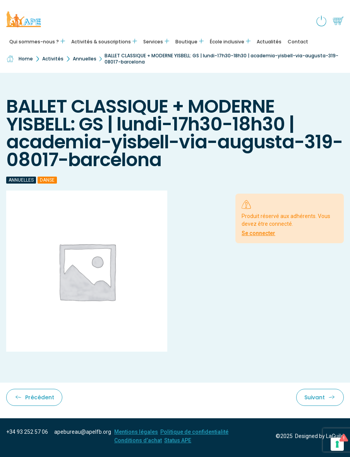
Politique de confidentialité (194, 432)
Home (19, 59)
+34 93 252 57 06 (27, 432)
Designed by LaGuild (319, 436)
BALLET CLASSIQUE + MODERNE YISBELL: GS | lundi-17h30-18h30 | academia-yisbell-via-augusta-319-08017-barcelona (221, 58)
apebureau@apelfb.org (82, 432)
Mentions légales (136, 432)
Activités (52, 58)
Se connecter (258, 233)
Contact (298, 41)
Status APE (177, 440)
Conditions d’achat (138, 440)
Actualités (269, 41)
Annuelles (84, 58)
